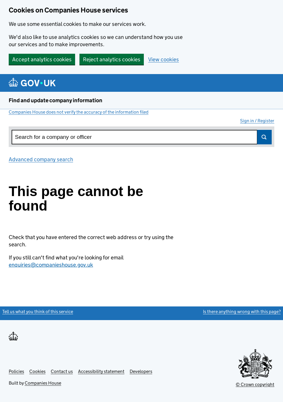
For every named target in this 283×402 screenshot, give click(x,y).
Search (264, 137)
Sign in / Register (257, 120)
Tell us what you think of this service (37, 311)
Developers (141, 371)
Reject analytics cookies (111, 59)
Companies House (43, 383)
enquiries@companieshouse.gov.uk (51, 264)
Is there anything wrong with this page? (242, 311)
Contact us (62, 371)
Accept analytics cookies (42, 59)
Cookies (37, 371)
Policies (16, 371)
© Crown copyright (255, 384)
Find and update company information (55, 100)
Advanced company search (41, 159)
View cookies (163, 59)
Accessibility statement (101, 371)
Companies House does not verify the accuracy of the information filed (78, 112)
